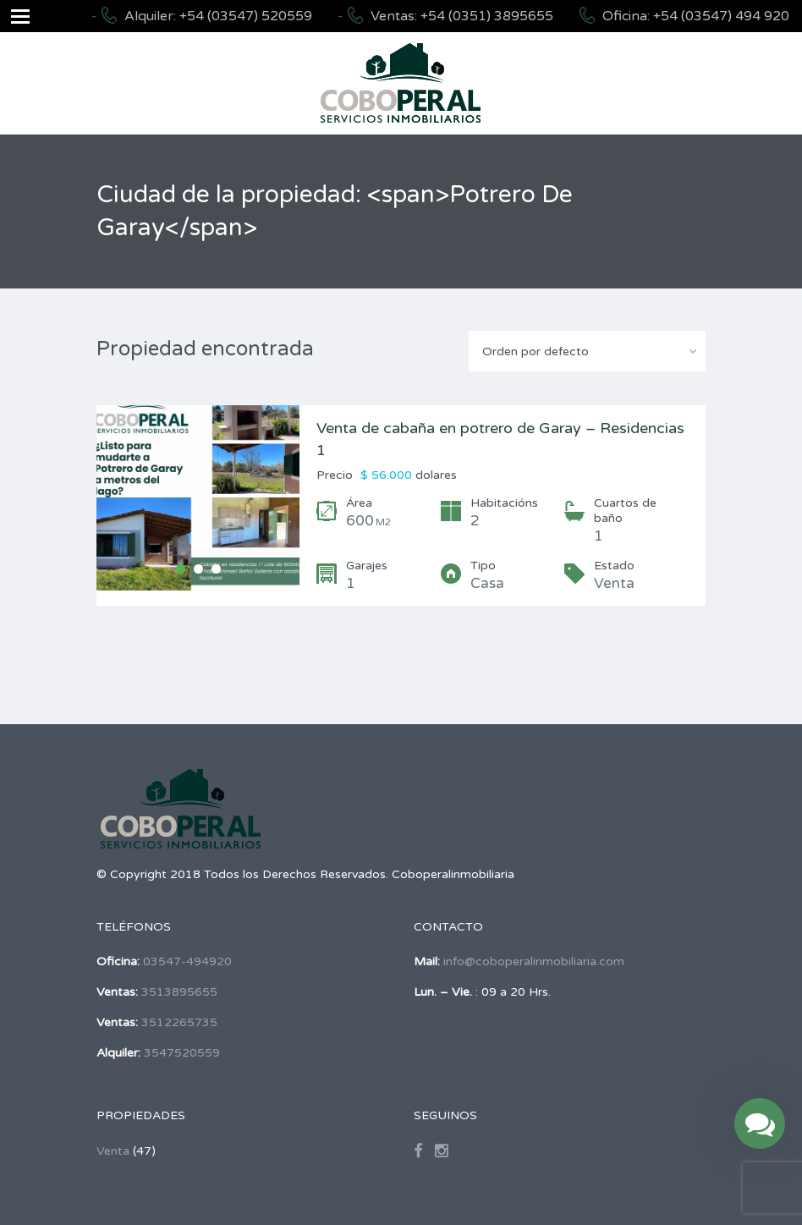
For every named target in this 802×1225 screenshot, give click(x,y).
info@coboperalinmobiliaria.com (533, 961)
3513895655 (179, 992)
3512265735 (179, 1022)
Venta (112, 1151)
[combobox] (587, 351)
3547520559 (182, 1053)
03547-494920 (187, 961)
